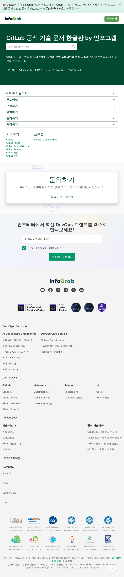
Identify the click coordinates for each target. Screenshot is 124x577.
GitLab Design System (17, 146)
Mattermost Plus (42, 397)
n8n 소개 (100, 392)
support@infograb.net (35, 567)
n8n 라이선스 (102, 397)
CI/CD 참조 (25, 69)
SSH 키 (39, 69)
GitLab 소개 (8, 392)
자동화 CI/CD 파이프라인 (15, 351)
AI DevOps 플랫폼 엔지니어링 (17, 340)
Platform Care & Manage (53, 340)
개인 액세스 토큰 (56, 69)
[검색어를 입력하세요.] (39, 46)
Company (8, 467)
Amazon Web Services (45, 139)
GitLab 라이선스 (10, 409)
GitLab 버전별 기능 (12, 443)
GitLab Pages (13, 143)
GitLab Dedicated (11, 403)
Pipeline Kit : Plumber (51, 351)
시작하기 (11, 69)
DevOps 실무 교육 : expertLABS (57, 346)
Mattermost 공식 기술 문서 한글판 (104, 437)
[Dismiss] (120, 4)
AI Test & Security (11, 357)
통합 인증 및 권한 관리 (13, 346)
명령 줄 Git (74, 69)
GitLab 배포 (12, 152)
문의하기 (112, 18)
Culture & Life (9, 492)
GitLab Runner (13, 149)
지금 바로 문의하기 (62, 197)
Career (5, 483)
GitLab (9, 139)
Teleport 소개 (71, 392)
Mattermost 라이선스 (44, 403)
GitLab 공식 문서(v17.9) (27, 8)
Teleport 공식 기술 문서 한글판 (102, 443)
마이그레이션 (9, 363)
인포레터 (6, 449)
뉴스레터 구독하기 (62, 256)
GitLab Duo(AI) (9, 397)
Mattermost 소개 (42, 392)
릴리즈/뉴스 (8, 437)
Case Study (11, 458)
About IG (6, 473)
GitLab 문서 (12, 156)
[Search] (73, 46)
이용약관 (67, 561)
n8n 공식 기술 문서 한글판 (100, 449)
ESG (4, 502)
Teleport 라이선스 (73, 397)
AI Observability (10, 369)
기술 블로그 (8, 432)
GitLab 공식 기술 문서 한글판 (102, 432)
